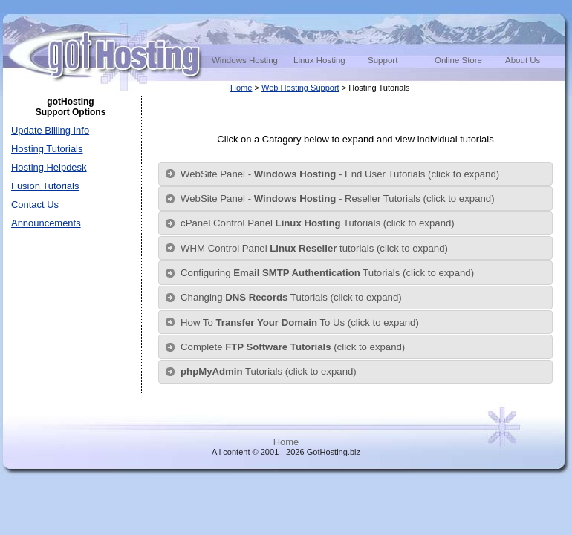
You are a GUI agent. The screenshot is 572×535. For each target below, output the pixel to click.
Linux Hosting (319, 60)
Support (382, 60)
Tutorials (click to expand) (269, 371)
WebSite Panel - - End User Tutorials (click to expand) (340, 174)
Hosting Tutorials (46, 148)
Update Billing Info (50, 130)
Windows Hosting (245, 60)
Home (241, 87)
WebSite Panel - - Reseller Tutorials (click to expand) (338, 198)
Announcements (46, 223)
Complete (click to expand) (293, 346)
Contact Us (35, 204)
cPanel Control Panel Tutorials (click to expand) (318, 223)
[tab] (355, 174)
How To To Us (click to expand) (300, 322)
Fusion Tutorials (45, 185)
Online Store (458, 60)
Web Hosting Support (300, 87)
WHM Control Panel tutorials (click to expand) (314, 248)
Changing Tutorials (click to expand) (291, 297)
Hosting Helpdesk (49, 167)
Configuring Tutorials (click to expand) (327, 272)
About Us (522, 60)
